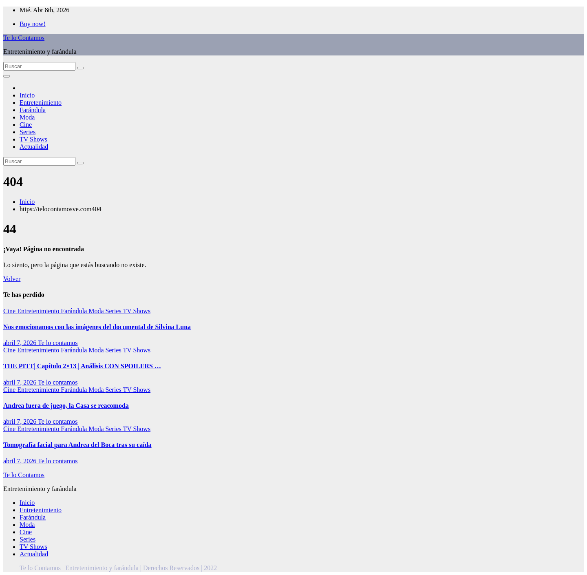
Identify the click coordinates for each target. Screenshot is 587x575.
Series (27, 131)
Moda (27, 117)
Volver (11, 278)
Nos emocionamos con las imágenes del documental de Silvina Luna (97, 326)
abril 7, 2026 (20, 342)
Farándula (33, 109)
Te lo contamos (58, 342)
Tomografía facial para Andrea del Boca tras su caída (77, 444)
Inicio (27, 95)
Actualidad (34, 146)
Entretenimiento (41, 102)
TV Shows (33, 139)
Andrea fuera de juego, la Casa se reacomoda (66, 405)
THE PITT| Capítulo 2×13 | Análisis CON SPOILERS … (82, 366)
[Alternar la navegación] (6, 76)
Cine (26, 124)
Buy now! (33, 23)
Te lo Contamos (23, 37)
